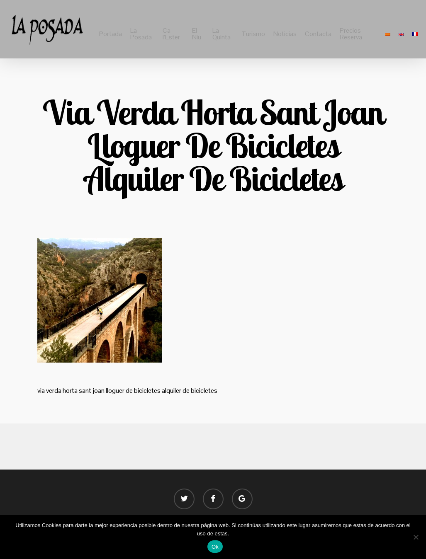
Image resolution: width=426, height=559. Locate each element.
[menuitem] (387, 34)
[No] (415, 537)
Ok (215, 547)
